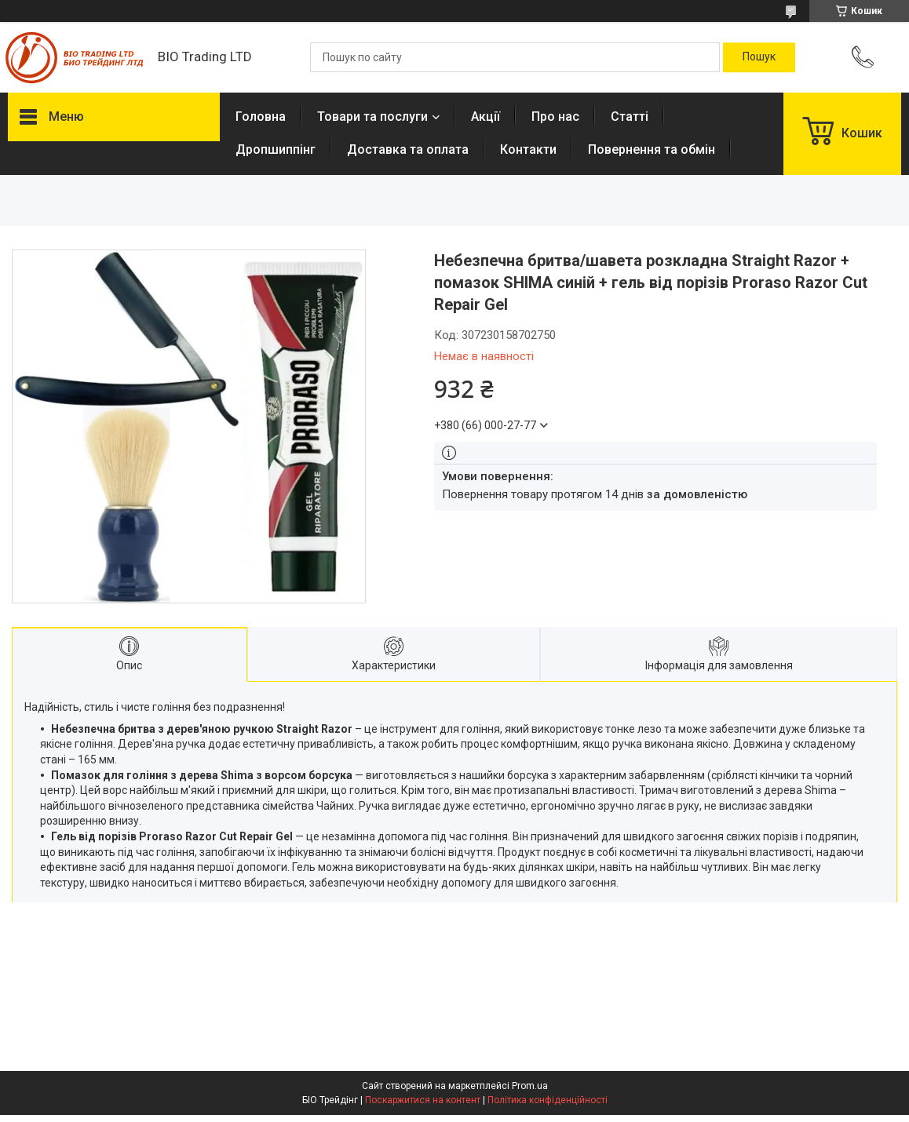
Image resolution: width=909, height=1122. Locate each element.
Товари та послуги (372, 116)
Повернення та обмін (651, 149)
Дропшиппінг (275, 149)
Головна (260, 116)
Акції (485, 116)
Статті (629, 116)
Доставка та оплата (408, 149)
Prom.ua (530, 1085)
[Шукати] (759, 57)
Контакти (528, 149)
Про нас (555, 116)
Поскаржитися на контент (422, 1100)
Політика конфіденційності (547, 1100)
